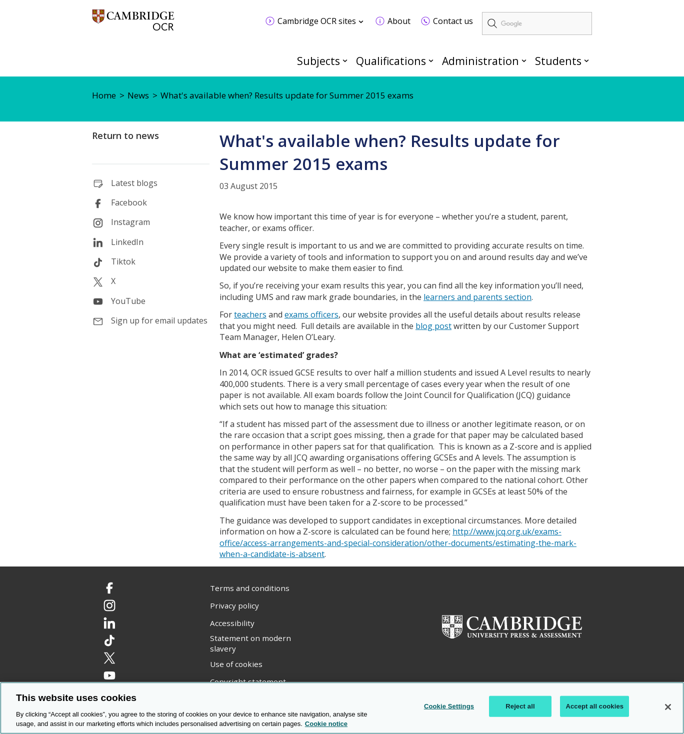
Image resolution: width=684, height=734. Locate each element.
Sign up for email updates (159, 320)
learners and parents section (478, 297)
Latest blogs (134, 183)
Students (558, 61)
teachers (250, 314)
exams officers (311, 314)
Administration (480, 61)
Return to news (125, 136)
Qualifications (391, 61)
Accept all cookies (595, 706)
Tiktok (123, 261)
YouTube (128, 301)
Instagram (130, 222)
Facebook (129, 202)
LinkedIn (127, 242)
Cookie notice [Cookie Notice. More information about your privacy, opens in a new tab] (326, 724)
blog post (434, 326)
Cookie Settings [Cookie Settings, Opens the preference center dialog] (449, 706)
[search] (537, 23)
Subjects (318, 61)
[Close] (668, 707)
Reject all (520, 706)
